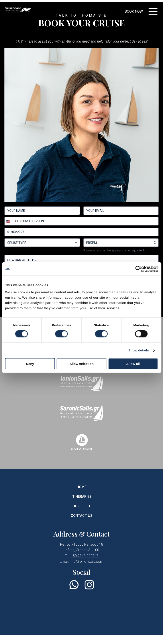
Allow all (133, 363)
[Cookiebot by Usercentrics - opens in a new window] (138, 269)
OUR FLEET (82, 506)
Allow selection (81, 363)
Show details (138, 350)
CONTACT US (81, 515)
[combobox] (11, 221)
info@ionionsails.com (86, 561)
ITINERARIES (81, 496)
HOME (81, 487)
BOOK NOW (134, 11)
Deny (30, 363)
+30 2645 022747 (84, 556)
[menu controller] (153, 11)
